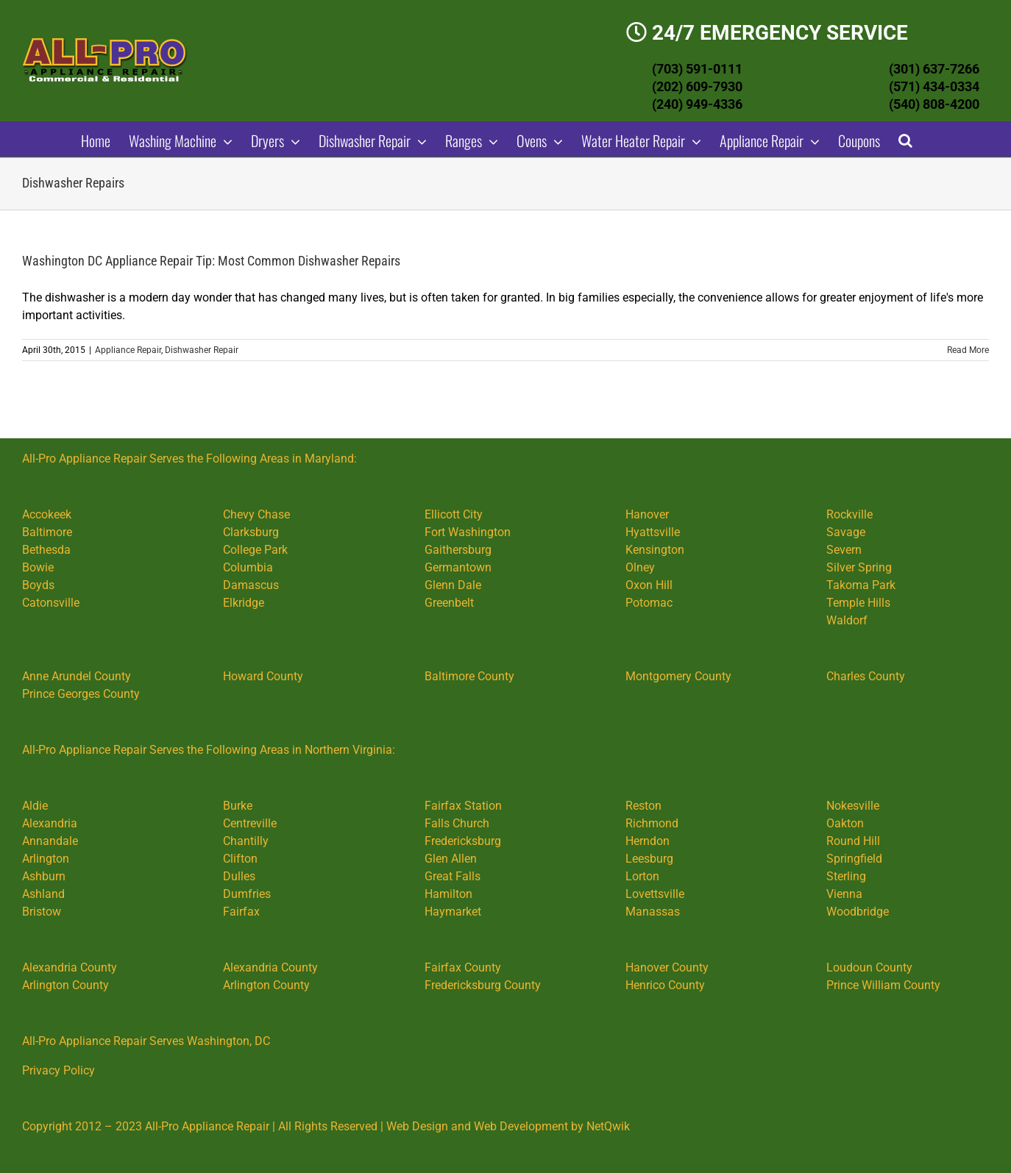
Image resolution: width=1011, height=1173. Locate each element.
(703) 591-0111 (697, 68)
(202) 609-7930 (697, 86)
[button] (905, 139)
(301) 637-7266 (934, 68)
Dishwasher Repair (201, 350)
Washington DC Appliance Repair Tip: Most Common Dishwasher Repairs (211, 260)
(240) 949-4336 (697, 104)
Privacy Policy (58, 1070)
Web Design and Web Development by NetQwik (508, 1126)
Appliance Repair (128, 350)
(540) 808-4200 (934, 104)
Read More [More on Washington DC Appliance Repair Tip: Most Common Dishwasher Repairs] (968, 350)
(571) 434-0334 (934, 86)
